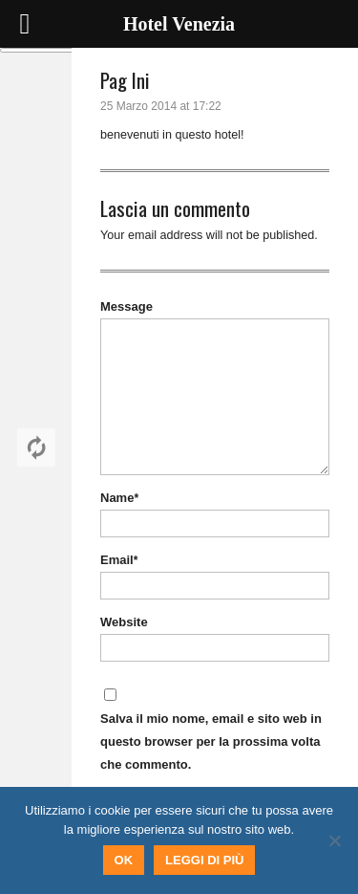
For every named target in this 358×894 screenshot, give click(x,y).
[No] (334, 840)
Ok (124, 860)
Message (126, 306)
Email (118, 560)
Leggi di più (204, 860)
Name (119, 498)
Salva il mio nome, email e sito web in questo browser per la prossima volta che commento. (211, 741)
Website (124, 622)
